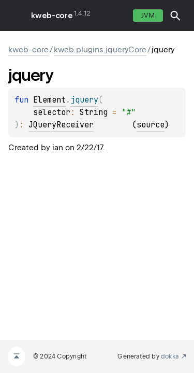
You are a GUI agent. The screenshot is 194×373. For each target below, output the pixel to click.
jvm (148, 15)
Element (49, 100)
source (151, 125)
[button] (175, 15)
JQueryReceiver (61, 125)
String (94, 112)
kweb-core (51, 15)
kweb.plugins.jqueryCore (100, 49)
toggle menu (15, 15)
